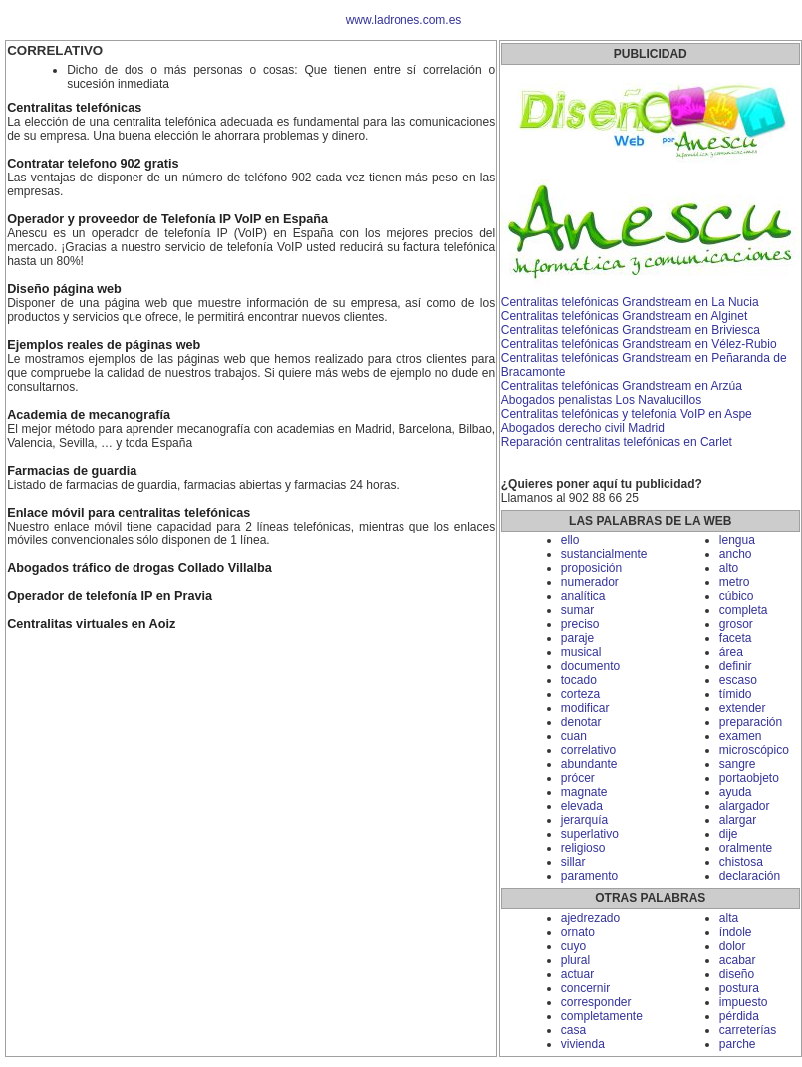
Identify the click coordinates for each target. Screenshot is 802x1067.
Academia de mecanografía (88, 415)
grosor (736, 624)
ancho (735, 554)
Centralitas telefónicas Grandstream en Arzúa (621, 386)
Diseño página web (64, 289)
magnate (584, 792)
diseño (736, 974)
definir (735, 666)
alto (728, 568)
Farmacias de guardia (71, 471)
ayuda (735, 792)
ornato (578, 932)
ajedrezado (590, 918)
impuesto (743, 1002)
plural (575, 960)
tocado (579, 680)
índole (735, 932)
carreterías (747, 1030)
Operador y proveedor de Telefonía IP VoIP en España (167, 219)
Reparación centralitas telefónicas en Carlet (616, 442)
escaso (738, 680)
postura (739, 988)
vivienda (583, 1044)
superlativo (590, 834)
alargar (737, 820)
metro (734, 582)
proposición (591, 568)
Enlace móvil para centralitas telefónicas (128, 513)
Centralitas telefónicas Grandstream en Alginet (624, 316)
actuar (577, 974)
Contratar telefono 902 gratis (92, 164)
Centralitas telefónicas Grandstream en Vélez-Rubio (639, 344)
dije (728, 834)
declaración (749, 876)
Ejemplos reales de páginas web (103, 345)
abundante (589, 764)
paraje (577, 638)
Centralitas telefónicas (74, 108)
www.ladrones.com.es (404, 20)
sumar (577, 610)
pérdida (739, 1016)
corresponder (596, 1002)
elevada (582, 806)
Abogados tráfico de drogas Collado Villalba (139, 568)
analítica (583, 596)
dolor (732, 946)
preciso (580, 624)
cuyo (573, 946)
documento (590, 666)
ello (570, 540)
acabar (737, 960)
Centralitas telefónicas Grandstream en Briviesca (630, 330)
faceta (735, 638)
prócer (578, 778)
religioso (583, 848)
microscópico (754, 750)
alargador (744, 806)
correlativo (588, 750)
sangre (737, 764)
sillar (573, 862)
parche (737, 1044)
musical (581, 652)
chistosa (741, 862)
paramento (589, 876)
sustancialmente (604, 554)
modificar (585, 708)
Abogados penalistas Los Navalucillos (601, 400)
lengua (737, 540)
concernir (585, 988)
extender (742, 708)
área (731, 652)
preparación (750, 722)
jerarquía (584, 820)
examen (740, 736)
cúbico (736, 596)
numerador (590, 582)
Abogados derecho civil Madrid (583, 428)
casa (573, 1030)
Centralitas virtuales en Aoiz (91, 624)
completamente (602, 1016)
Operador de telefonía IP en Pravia (109, 596)
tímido (735, 694)
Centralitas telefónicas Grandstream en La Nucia (630, 302)
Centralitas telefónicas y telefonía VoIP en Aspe (626, 414)
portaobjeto (749, 778)
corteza (580, 694)
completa (743, 610)
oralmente (745, 848)
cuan (574, 736)
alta (728, 918)
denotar (581, 722)
